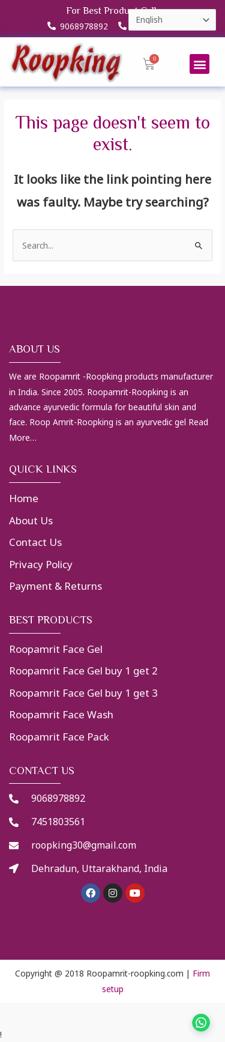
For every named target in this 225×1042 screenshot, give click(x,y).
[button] (199, 64)
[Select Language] (172, 20)
